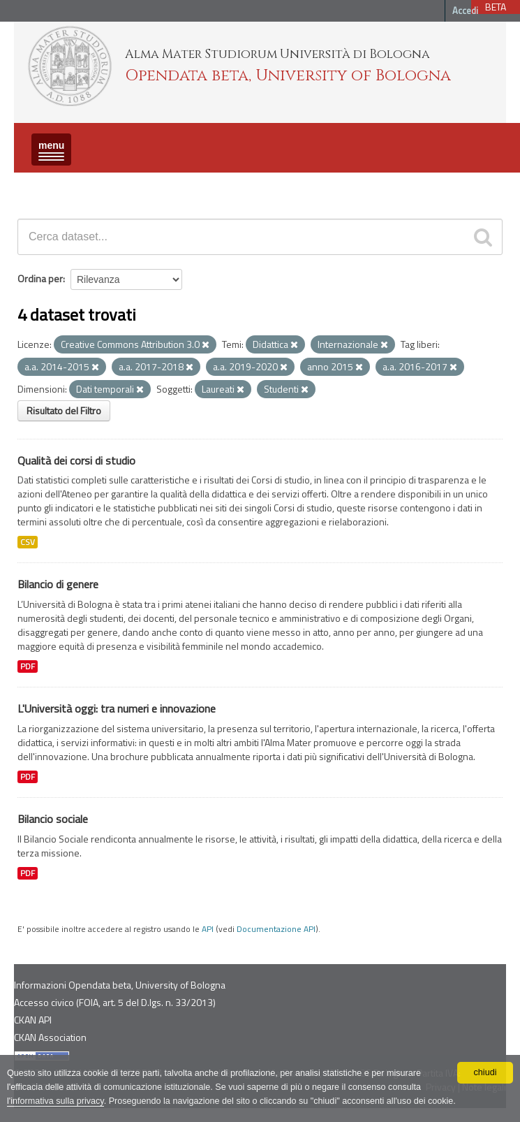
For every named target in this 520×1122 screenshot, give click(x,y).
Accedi (465, 10)
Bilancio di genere (57, 584)
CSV (27, 542)
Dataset (38, 185)
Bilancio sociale (52, 818)
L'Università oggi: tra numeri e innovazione (116, 708)
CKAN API (33, 1019)
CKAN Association (50, 1037)
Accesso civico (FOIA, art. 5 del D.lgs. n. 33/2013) (115, 1002)
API (208, 929)
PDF (27, 666)
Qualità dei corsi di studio (76, 460)
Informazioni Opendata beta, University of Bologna (119, 984)
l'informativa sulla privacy (55, 1101)
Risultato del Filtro (64, 410)
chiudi (485, 1072)
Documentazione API (276, 929)
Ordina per (40, 278)
